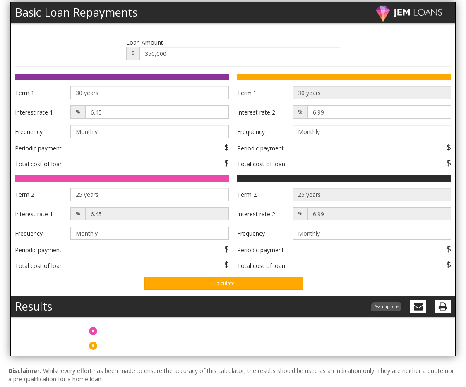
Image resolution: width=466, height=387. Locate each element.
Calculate (224, 283)
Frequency (29, 132)
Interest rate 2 (256, 112)
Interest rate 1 (34, 112)
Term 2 (24, 194)
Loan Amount (144, 42)
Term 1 (24, 93)
